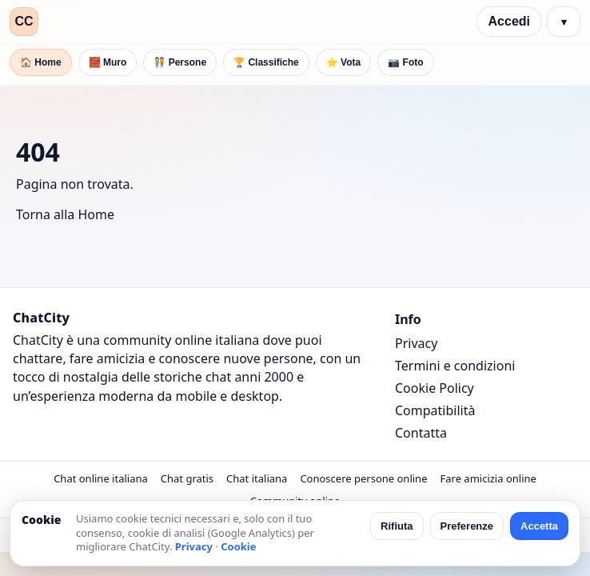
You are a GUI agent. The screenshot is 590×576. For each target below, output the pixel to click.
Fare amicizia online (488, 478)
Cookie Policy (434, 388)
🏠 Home (41, 62)
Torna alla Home (65, 214)
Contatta (421, 433)
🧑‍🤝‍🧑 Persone (179, 62)
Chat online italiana (101, 478)
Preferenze (467, 526)
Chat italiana (256, 478)
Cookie (238, 546)
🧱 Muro (108, 62)
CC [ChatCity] (23, 21)
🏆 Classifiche (266, 62)
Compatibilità (435, 410)
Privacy (416, 343)
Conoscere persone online (363, 478)
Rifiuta (397, 526)
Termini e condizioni (455, 365)
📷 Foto (405, 62)
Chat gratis (187, 478)
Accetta (539, 526)
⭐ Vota (343, 62)
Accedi (509, 21)
